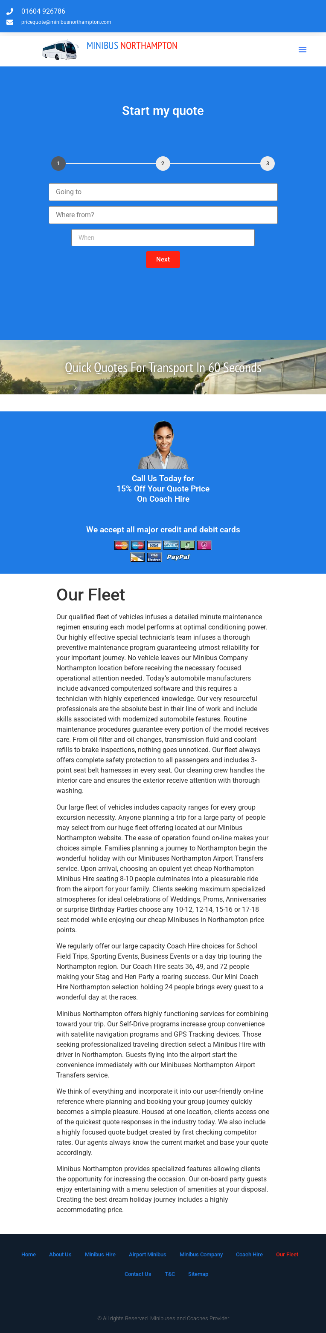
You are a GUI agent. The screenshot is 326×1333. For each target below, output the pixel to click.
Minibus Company (201, 1254)
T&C (170, 1274)
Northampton (132, 45)
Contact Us (138, 1274)
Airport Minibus (147, 1254)
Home (28, 1254)
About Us (60, 1254)
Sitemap (198, 1274)
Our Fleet (287, 1254)
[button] (302, 49)
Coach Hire (249, 1254)
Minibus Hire (100, 1254)
